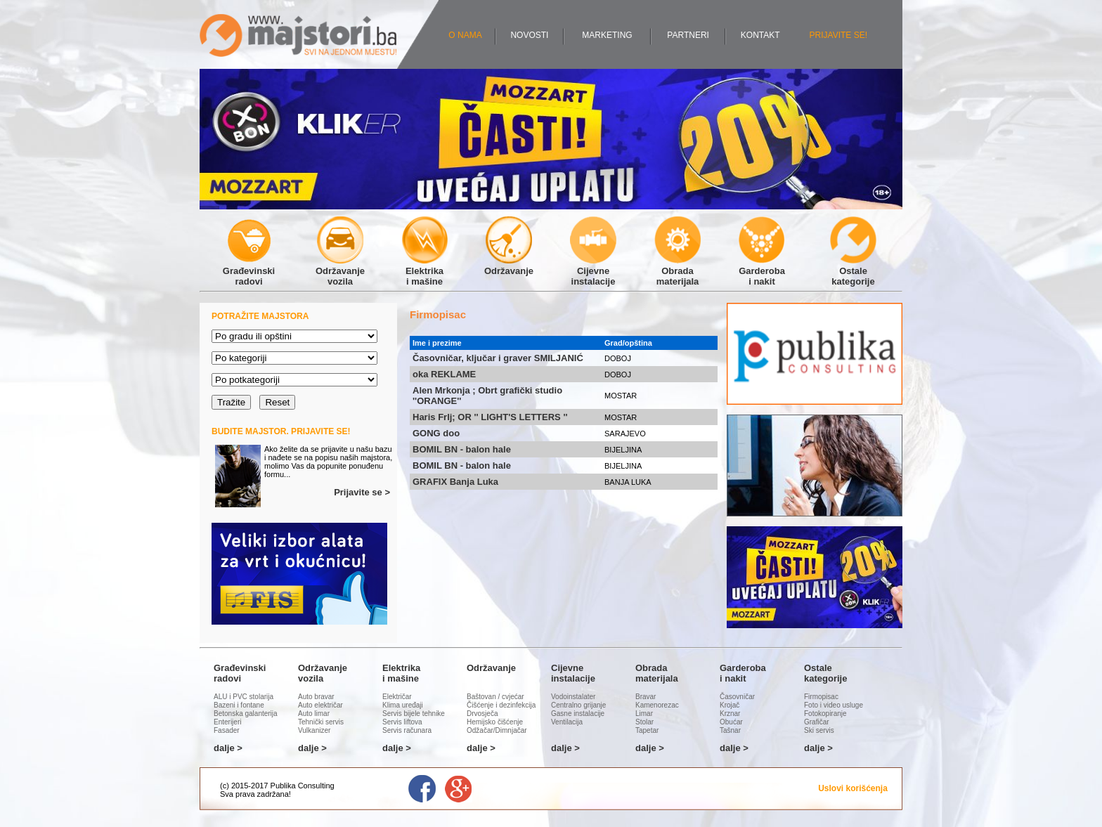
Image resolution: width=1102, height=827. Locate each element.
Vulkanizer (314, 730)
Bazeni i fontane (239, 705)
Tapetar (647, 730)
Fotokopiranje (825, 713)
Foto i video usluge (833, 705)
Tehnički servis (321, 722)
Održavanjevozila (340, 271)
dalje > (228, 748)
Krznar (730, 713)
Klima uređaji (402, 705)
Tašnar (730, 730)
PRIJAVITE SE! (838, 35)
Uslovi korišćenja (853, 788)
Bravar (645, 697)
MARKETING (607, 35)
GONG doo (436, 433)
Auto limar (314, 713)
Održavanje (508, 265)
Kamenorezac (657, 705)
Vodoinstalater (573, 697)
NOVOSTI (529, 35)
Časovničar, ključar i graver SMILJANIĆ (498, 358)
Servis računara (407, 730)
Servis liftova (402, 722)
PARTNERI (688, 35)
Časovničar (737, 697)
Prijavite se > (362, 492)
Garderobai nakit (762, 271)
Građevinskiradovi (249, 271)
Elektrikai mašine (424, 271)
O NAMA (464, 35)
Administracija (316, 794)
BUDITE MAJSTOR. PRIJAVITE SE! (281, 431)
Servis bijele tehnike (413, 713)
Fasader (227, 730)
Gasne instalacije (577, 713)
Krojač (729, 705)
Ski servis (819, 730)
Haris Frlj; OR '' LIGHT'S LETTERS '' (490, 417)
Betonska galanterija (246, 713)
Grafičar (816, 722)
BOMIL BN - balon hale (462, 449)
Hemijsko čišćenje (495, 722)
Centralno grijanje (578, 705)
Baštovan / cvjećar (495, 697)
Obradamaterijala (677, 271)
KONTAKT (760, 35)
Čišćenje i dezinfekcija (501, 705)
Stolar (644, 722)
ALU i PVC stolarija (243, 697)
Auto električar (320, 705)
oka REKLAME (444, 374)
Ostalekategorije (853, 271)
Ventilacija (567, 722)
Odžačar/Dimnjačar (497, 730)
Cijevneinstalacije (593, 271)
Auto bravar (316, 697)
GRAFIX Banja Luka (455, 481)
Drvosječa (482, 713)
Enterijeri (227, 722)
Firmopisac (821, 697)
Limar (644, 713)
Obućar (731, 722)
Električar (397, 697)
